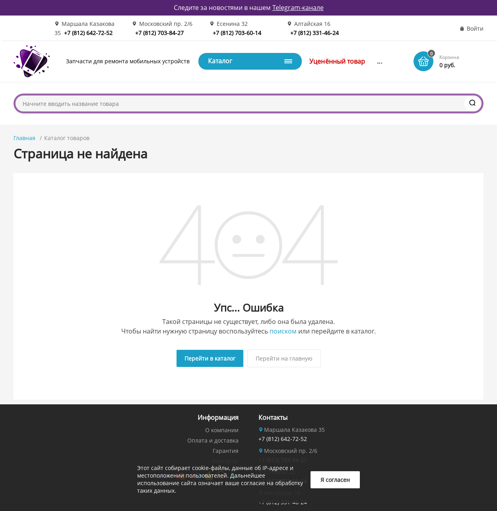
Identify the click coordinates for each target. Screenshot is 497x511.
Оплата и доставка (213, 440)
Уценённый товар (337, 61)
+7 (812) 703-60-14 (237, 33)
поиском (283, 331)
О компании (222, 430)
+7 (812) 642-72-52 (88, 33)
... (379, 61)
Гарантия (226, 450)
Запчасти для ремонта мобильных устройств (128, 61)
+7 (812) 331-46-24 (314, 33)
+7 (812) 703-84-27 (159, 33)
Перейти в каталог (209, 358)
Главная (24, 138)
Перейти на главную (284, 358)
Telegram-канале (298, 7)
